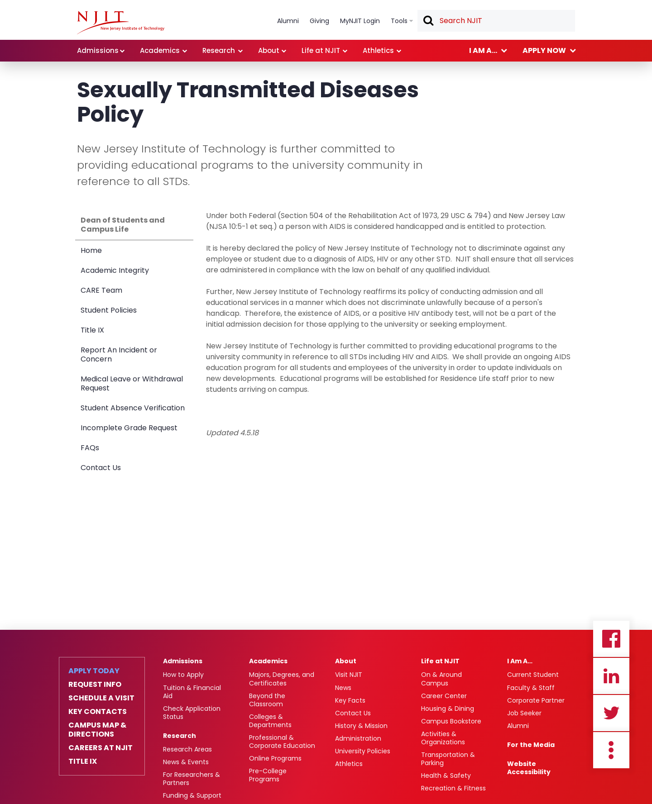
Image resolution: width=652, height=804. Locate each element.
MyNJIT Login (360, 20)
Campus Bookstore (451, 721)
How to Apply (183, 675)
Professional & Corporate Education (282, 741)
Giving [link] (319, 20)
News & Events (186, 762)
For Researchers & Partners (191, 779)
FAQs (90, 447)
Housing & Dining (447, 708)
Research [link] (218, 50)
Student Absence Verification (133, 408)
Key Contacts (97, 711)
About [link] (268, 50)
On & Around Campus (441, 679)
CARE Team (101, 290)
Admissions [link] (98, 50)
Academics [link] (160, 50)
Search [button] (428, 21)
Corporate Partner (536, 700)
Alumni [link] (288, 20)
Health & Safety (446, 775)
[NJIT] (120, 22)
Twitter (611, 713)
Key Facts (350, 700)
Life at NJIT (440, 661)
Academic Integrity (115, 270)
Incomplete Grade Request (129, 428)
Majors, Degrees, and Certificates (281, 679)
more (611, 750)
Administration (358, 738)
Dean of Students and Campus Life (123, 224)
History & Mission (361, 726)
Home (91, 250)
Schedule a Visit (101, 698)
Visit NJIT (348, 675)
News (343, 688)
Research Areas (187, 749)
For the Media (531, 745)
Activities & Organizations (443, 738)
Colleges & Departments (270, 721)
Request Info (94, 684)
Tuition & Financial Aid (192, 692)
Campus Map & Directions (97, 730)
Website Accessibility (529, 768)
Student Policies (109, 310)
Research (179, 736)
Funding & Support (192, 795)
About (345, 661)
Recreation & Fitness (453, 788)
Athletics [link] (378, 50)
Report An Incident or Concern (119, 354)
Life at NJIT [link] (321, 50)
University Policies (362, 751)
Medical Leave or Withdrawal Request (132, 383)
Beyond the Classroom (267, 700)
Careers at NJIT (100, 747)
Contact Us (101, 467)
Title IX (92, 330)
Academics (268, 661)
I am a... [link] (483, 50)
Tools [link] (399, 20)
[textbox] (496, 21)
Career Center (444, 696)
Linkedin (611, 676)
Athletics (349, 764)
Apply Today (94, 671)
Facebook (611, 639)
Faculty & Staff (531, 688)
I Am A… (519, 661)
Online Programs (275, 758)
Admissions (182, 661)
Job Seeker (524, 713)
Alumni (518, 726)
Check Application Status (192, 712)
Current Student (533, 675)
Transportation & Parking (448, 759)
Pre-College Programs (268, 775)
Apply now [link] (544, 50)
